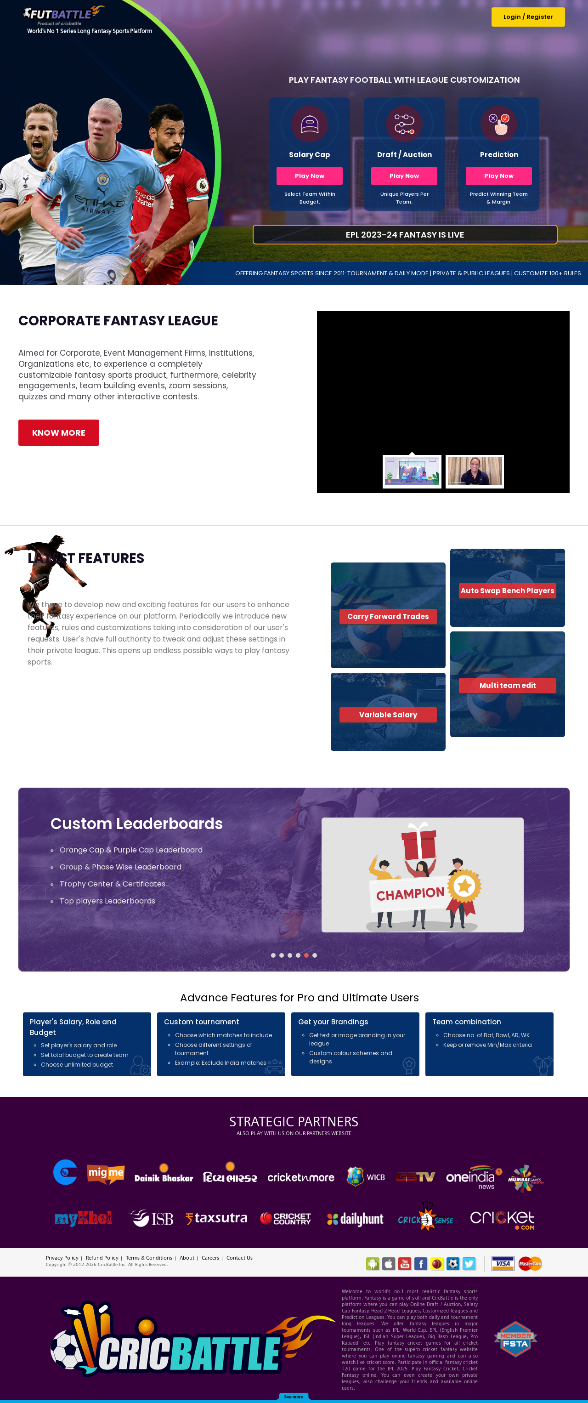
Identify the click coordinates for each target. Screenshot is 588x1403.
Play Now (309, 175)
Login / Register (528, 16)
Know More (58, 432)
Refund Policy (102, 1257)
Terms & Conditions (149, 1257)
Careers (210, 1257)
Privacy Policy (62, 1257)
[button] (273, 955)
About (187, 1257)
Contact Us (239, 1257)
